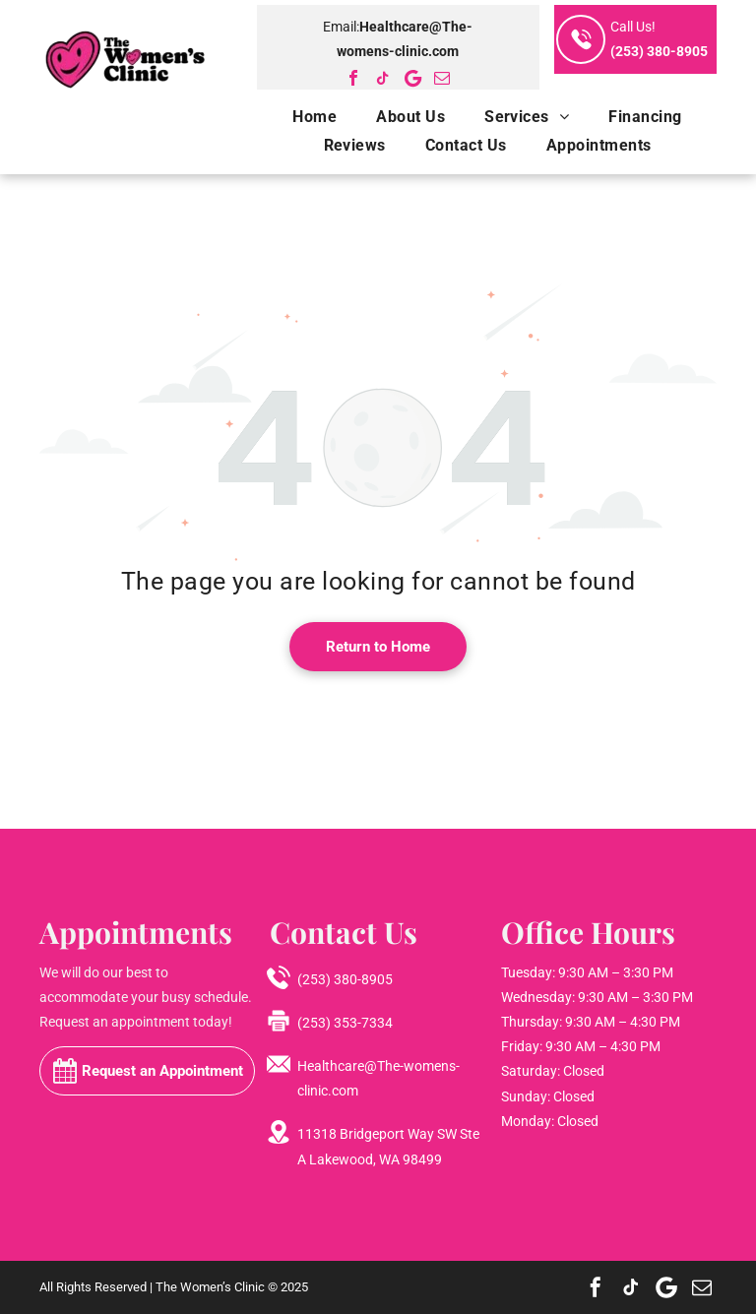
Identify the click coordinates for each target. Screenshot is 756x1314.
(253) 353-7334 (345, 1023)
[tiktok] (383, 78)
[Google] (412, 78)
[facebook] (353, 78)
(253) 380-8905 (659, 51)
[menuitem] (295, 115)
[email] (442, 78)
